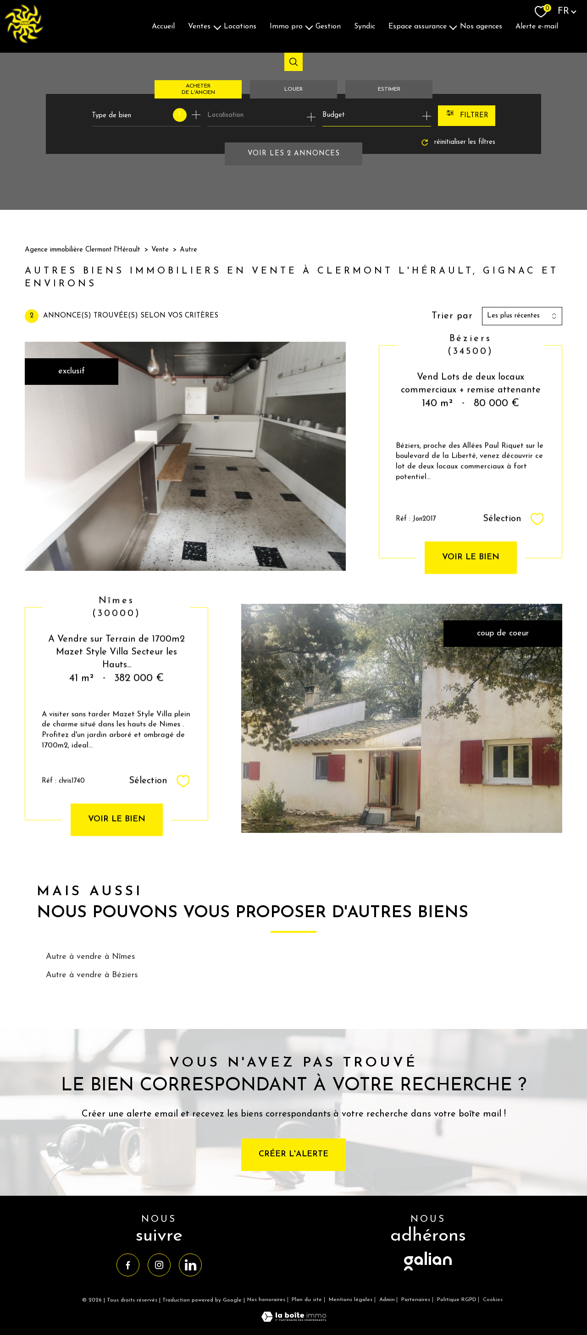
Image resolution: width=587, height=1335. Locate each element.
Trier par (452, 316)
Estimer (389, 89)
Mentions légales (350, 1299)
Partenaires (415, 1299)
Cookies (493, 1299)
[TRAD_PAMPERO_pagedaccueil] (24, 41)
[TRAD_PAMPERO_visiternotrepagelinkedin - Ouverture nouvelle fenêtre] (190, 1264)
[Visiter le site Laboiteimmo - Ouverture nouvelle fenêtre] (293, 1319)
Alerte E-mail (536, 26)
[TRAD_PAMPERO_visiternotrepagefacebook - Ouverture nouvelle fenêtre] (127, 1264)
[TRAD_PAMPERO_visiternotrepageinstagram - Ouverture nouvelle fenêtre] (159, 1264)
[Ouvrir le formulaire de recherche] (466, 115)
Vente (160, 249)
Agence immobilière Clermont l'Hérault (82, 249)
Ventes (199, 26)
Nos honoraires (266, 1299)
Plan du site (307, 1299)
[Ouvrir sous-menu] (217, 27)
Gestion (328, 26)
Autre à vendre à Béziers (92, 975)
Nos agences (481, 26)
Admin (387, 1299)
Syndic (364, 26)
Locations (240, 26)
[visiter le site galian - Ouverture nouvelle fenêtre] (428, 1271)
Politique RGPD (456, 1299)
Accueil (163, 26)
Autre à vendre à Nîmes (90, 956)
